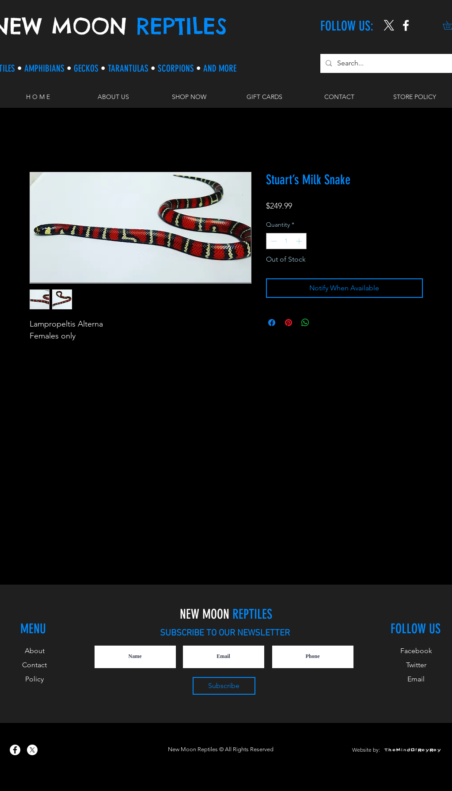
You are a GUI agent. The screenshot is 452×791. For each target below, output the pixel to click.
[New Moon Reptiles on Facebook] (15, 750)
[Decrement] (272, 241)
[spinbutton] (286, 241)
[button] (189, 97)
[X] (389, 25)
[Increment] (299, 241)
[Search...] (386, 63)
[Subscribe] (224, 686)
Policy (34, 679)
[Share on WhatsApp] (305, 322)
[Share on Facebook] (271, 322)
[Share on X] (322, 322)
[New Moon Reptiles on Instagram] (406, 25)
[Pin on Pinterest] (288, 322)
